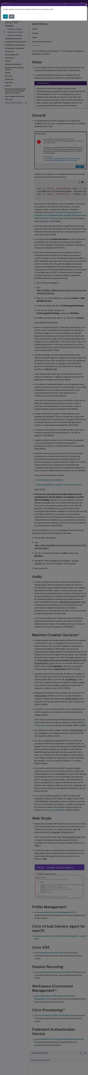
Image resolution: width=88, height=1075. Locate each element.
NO (11, 16)
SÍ (5, 16)
